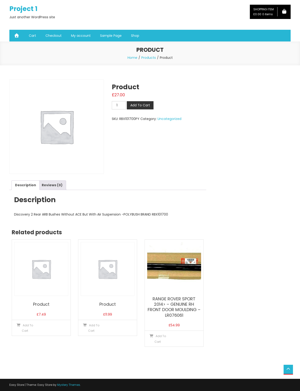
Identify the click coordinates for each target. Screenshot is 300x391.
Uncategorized (169, 118)
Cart (32, 35)
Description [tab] (25, 185)
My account (81, 35)
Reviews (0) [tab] (52, 185)
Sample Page (111, 35)
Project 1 (23, 8)
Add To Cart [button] (27, 328)
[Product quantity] (119, 105)
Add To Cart (140, 105)
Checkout (53, 35)
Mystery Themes (68, 385)
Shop (135, 35)
